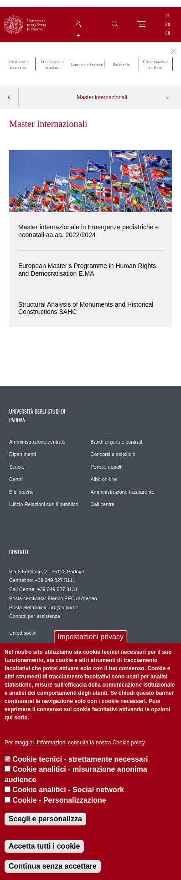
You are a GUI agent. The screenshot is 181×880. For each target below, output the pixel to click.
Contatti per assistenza (34, 616)
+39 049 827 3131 (57, 589)
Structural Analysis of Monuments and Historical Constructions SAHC (85, 308)
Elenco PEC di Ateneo (72, 598)
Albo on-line (104, 479)
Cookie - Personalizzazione (59, 800)
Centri (15, 479)
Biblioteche (21, 492)
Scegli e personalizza (45, 819)
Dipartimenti (22, 454)
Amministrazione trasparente (123, 492)
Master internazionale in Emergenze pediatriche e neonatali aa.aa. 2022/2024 (88, 230)
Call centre (103, 504)
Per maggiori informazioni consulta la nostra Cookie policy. (75, 742)
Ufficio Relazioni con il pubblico (43, 504)
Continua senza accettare (53, 866)
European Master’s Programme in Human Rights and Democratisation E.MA (87, 269)
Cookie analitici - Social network (68, 790)
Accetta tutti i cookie (44, 846)
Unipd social (22, 633)
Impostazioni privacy (90, 637)
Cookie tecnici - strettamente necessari (80, 759)
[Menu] (141, 25)
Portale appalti (107, 467)
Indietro (9, 97)
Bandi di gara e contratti (117, 442)
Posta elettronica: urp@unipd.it (43, 607)
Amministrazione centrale (37, 442)
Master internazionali (102, 97)
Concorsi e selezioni (113, 454)
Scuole (17, 467)
